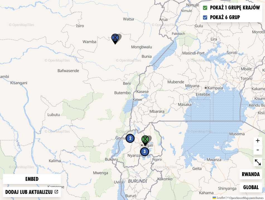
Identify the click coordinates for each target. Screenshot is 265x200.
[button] (115, 39)
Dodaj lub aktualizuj (32, 192)
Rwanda (251, 173)
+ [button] (258, 141)
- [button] (258, 150)
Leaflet (219, 197)
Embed (31, 179)
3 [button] (145, 151)
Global (252, 186)
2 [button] (130, 138)
